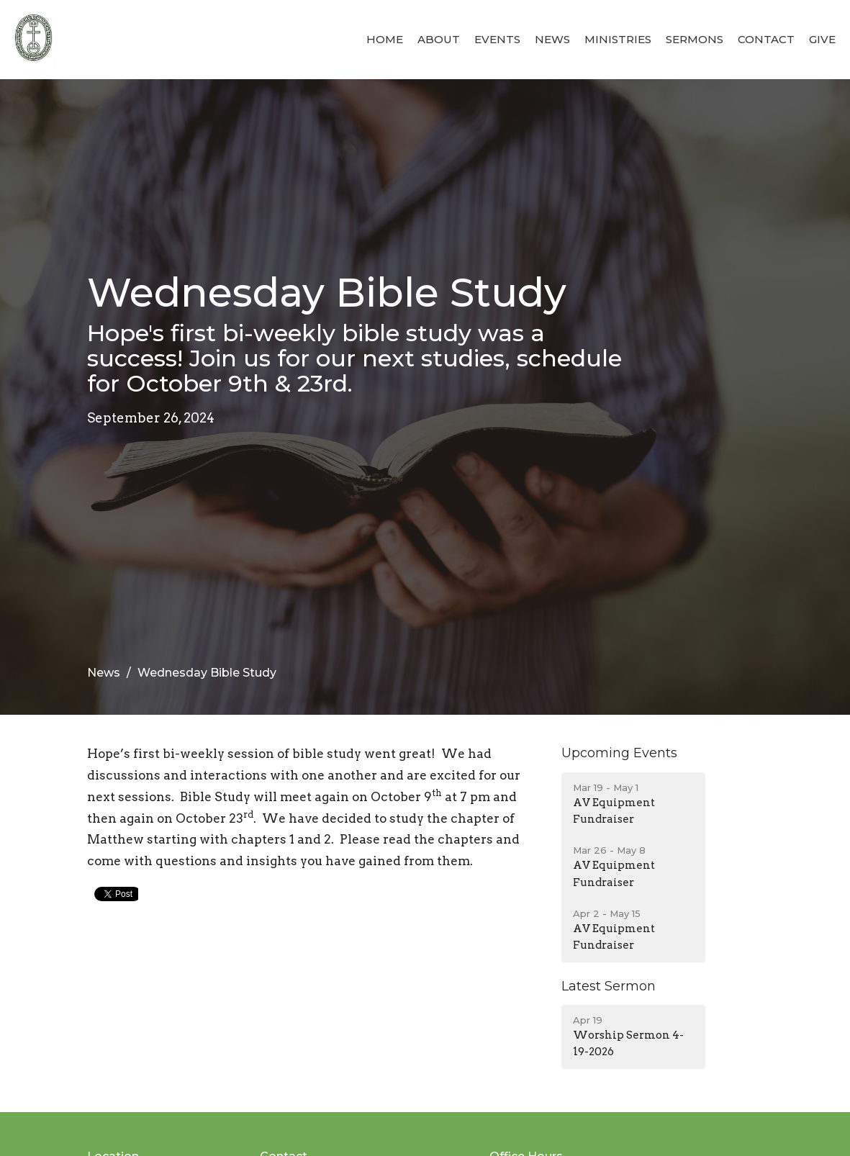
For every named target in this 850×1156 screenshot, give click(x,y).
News (552, 39)
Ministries (617, 39)
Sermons (694, 39)
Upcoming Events (619, 753)
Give (822, 39)
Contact (766, 39)
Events (497, 39)
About (438, 39)
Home (384, 39)
